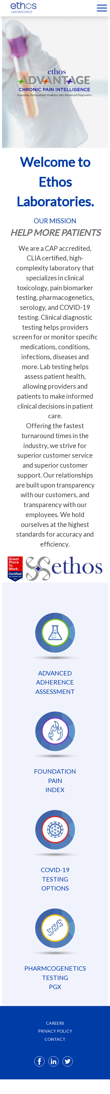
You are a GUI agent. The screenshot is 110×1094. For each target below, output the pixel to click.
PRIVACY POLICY (55, 1031)
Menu (102, 8)
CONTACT (55, 1039)
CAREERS (55, 1023)
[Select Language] (88, 7)
